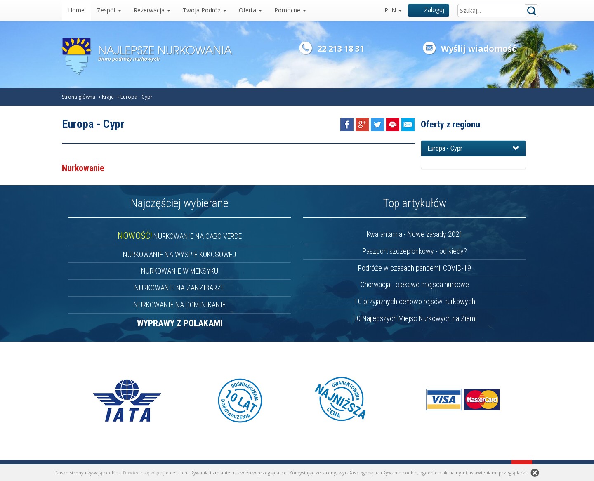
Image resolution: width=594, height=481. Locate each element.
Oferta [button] (250, 10)
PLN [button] (393, 10)
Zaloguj (429, 10)
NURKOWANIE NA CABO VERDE (180, 236)
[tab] (473, 148)
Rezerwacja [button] (152, 10)
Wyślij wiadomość (478, 48)
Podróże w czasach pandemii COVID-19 (414, 268)
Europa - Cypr (136, 96)
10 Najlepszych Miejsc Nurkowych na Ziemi (414, 318)
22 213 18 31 (340, 48)
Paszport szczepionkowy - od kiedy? (415, 251)
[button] (473, 148)
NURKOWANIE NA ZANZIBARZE (179, 287)
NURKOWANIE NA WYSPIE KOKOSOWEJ (179, 254)
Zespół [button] (109, 10)
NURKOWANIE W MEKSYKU (179, 270)
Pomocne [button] (290, 10)
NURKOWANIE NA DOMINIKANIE (180, 304)
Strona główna (78, 96)
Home (76, 10)
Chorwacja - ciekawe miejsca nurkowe (415, 284)
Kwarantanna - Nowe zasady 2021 (415, 234)
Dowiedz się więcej (144, 472)
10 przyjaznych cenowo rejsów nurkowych (414, 301)
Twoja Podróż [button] (204, 10)
